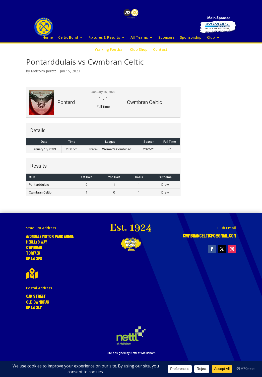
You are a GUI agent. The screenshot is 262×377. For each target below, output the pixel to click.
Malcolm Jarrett (43, 71)
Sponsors (166, 38)
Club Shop (139, 50)
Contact (160, 50)
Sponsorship (191, 38)
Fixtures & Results (104, 38)
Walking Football (109, 50)
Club (211, 38)
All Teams (139, 38)
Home (47, 38)
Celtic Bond (68, 38)
